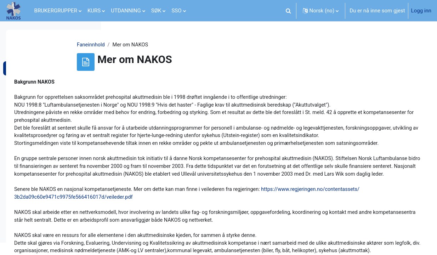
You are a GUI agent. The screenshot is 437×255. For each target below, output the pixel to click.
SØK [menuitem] (156, 10)
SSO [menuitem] (176, 10)
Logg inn (421, 10)
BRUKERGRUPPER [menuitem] (55, 10)
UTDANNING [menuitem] (126, 10)
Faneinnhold (136, 45)
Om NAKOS (28, 66)
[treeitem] (50, 66)
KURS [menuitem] (94, 10)
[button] (289, 10)
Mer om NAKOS (33, 80)
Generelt (25, 52)
